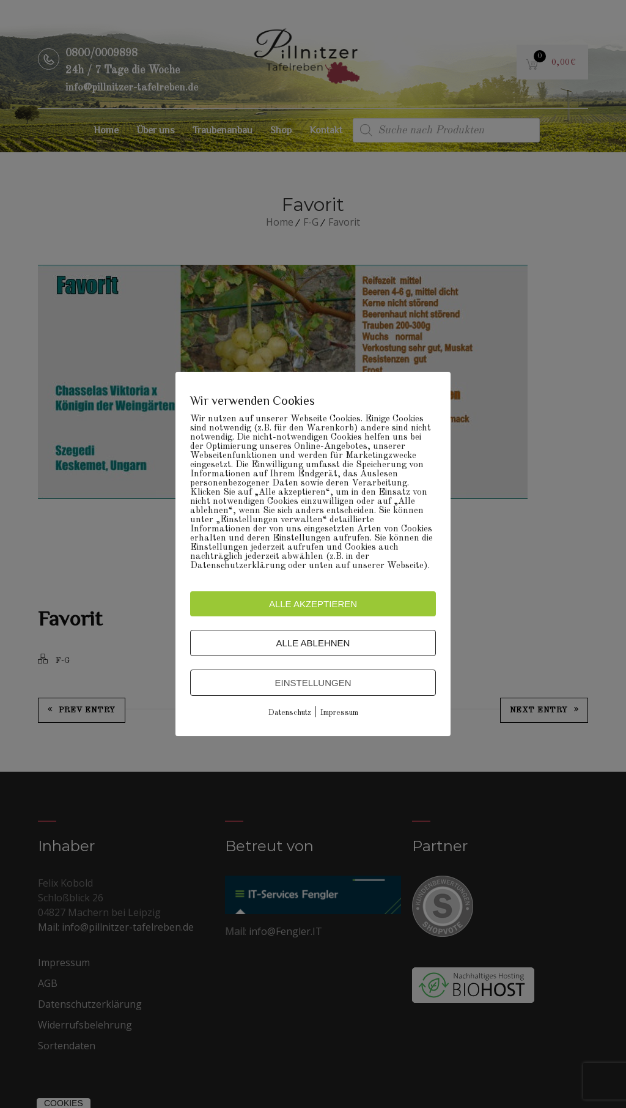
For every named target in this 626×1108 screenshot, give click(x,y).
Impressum (339, 713)
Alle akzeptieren (313, 604)
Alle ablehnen (313, 643)
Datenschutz (289, 713)
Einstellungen (312, 683)
